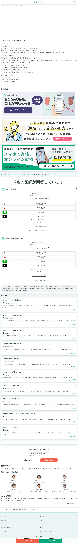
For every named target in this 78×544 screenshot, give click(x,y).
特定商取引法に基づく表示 (6, 527)
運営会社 (41, 527)
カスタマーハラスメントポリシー (46, 531)
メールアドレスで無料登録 (39, 226)
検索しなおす (29, 460)
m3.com (65, 469)
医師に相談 (49, 460)
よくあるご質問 (4, 516)
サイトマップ (3, 531)
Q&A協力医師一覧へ (71, 503)
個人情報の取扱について (44, 523)
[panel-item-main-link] (39, 304)
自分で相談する (45, 174)
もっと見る (39, 443)
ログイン (74, 1)
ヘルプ (41, 520)
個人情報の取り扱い (41, 193)
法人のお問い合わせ (44, 516)
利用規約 (34, 193)
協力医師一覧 (3, 520)
